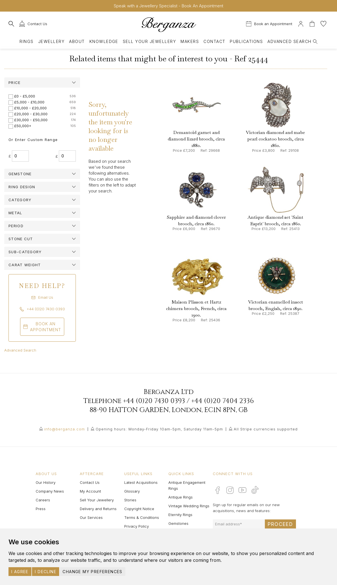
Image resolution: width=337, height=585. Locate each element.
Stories (130, 500)
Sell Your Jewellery (149, 41)
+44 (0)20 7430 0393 (154, 401)
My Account (90, 491)
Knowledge (103, 41)
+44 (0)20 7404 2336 (222, 401)
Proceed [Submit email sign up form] (280, 524)
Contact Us (90, 482)
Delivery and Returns (98, 508)
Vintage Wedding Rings (188, 506)
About (77, 41)
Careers (43, 500)
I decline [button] (45, 571)
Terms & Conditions (141, 517)
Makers (190, 41)
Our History (45, 482)
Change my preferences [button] (92, 571)
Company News (50, 491)
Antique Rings (180, 497)
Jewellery (51, 41)
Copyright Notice (139, 508)
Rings (26, 41)
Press (41, 508)
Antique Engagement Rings (186, 485)
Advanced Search (20, 350)
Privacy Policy (136, 526)
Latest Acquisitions (141, 482)
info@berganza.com (64, 429)
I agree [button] (20, 571)
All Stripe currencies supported (266, 429)
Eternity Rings (180, 514)
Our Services (91, 517)
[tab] (42, 82)
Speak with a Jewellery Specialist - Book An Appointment (168, 5)
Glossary (132, 491)
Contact (214, 41)
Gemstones (178, 523)
